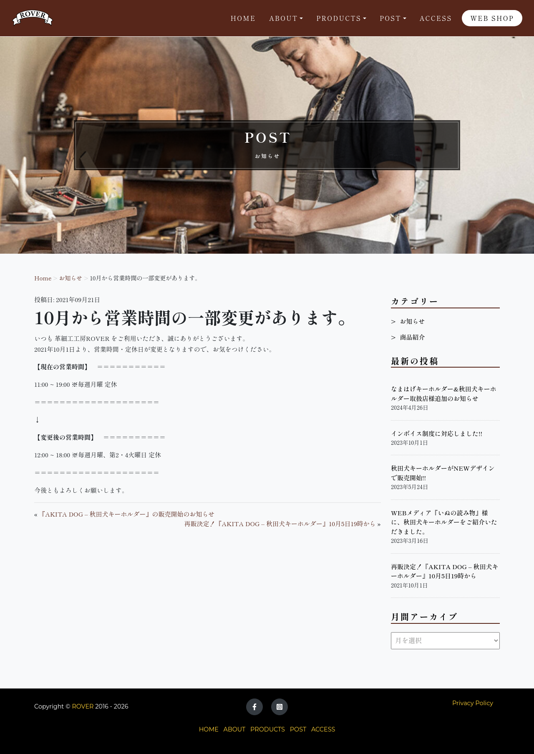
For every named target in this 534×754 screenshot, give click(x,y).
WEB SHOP (492, 18)
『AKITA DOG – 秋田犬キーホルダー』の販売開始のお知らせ (126, 513)
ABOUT (235, 729)
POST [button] (390, 18)
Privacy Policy (472, 703)
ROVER (82, 706)
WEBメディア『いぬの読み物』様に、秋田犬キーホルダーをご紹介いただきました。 (444, 522)
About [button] (283, 18)
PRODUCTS (267, 729)
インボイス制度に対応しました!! (436, 433)
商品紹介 (412, 337)
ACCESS (323, 729)
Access (436, 18)
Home (243, 18)
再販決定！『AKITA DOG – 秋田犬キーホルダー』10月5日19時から (280, 523)
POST (298, 729)
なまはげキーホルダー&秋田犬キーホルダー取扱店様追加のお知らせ (443, 393)
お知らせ (70, 278)
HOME (209, 729)
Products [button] (338, 18)
